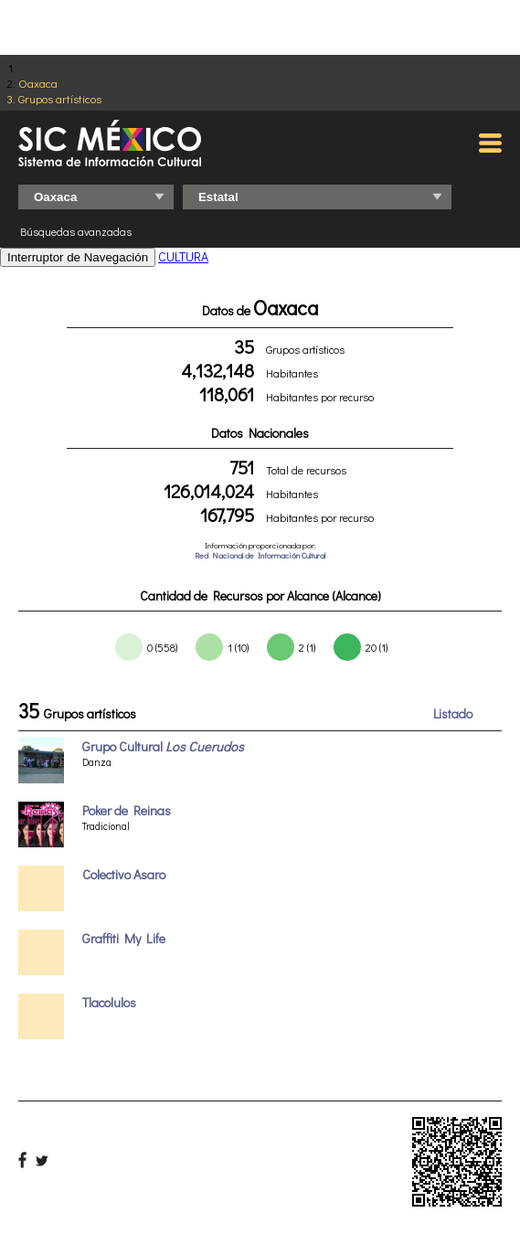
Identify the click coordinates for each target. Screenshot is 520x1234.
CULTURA (183, 256)
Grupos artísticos (59, 98)
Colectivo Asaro (123, 874)
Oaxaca (38, 82)
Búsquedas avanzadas (76, 231)
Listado (452, 713)
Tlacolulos (109, 1002)
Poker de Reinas (126, 810)
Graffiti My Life (123, 938)
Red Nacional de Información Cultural (260, 555)
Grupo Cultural (163, 746)
